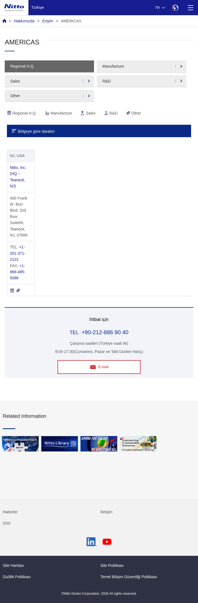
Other (15, 96)
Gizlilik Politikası (17, 577)
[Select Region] (175, 7)
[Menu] (190, 7)
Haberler (10, 512)
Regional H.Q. (22, 66)
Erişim (47, 21)
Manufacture (113, 66)
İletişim (106, 512)
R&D (106, 81)
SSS (7, 523)
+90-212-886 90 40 (105, 332)
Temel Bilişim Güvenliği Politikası (128, 577)
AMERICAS (71, 21)
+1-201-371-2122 (17, 253)
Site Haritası (13, 565)
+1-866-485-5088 (17, 272)
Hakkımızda (24, 21)
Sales (15, 81)
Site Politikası (112, 565)
